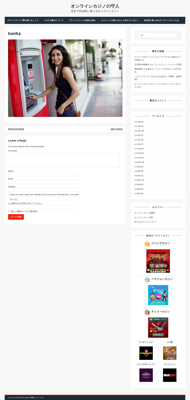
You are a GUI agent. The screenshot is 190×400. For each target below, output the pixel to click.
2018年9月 (139, 184)
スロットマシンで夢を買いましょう (23, 20)
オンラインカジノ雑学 (143, 217)
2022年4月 (139, 122)
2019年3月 (138, 176)
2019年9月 (138, 167)
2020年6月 (139, 153)
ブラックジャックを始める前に (82, 20)
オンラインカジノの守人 (26, 398)
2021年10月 (139, 131)
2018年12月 (139, 180)
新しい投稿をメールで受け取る (24, 211)
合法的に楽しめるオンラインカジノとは (161, 20)
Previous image (16, 129)
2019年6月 (139, 171)
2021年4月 (138, 140)
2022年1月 (138, 126)
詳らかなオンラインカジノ (145, 222)
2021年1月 (138, 144)
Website (11, 187)
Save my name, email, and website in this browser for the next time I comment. (45, 194)
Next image (116, 129)
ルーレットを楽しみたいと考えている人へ (119, 20)
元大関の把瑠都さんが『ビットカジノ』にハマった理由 (157, 64)
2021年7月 (138, 135)
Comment (12, 151)
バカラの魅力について (53, 20)
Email (10, 179)
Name (11, 171)
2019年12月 (139, 162)
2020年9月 (139, 149)
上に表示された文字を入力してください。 (26, 203)
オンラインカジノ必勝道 (144, 213)
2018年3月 (139, 193)
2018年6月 (139, 189)
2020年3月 (139, 158)
